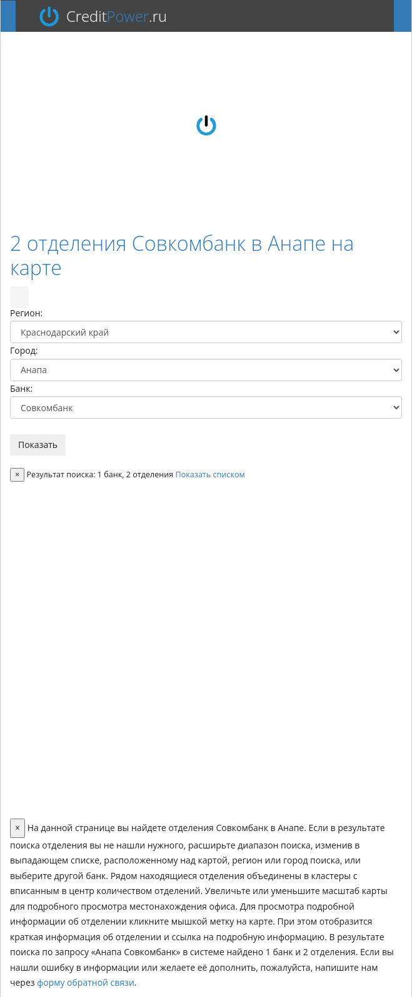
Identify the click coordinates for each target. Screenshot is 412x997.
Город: (24, 350)
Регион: (26, 313)
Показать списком (210, 474)
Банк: (21, 388)
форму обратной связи (85, 982)
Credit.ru (116, 16)
